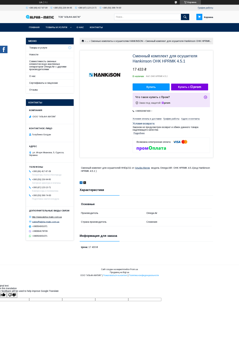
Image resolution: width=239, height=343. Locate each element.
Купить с (189, 87)
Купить (151, 87)
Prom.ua (134, 269)
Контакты (96, 27)
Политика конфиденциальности (144, 275)
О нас (80, 27)
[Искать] (185, 17)
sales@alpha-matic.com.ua (45, 221)
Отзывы (33, 89)
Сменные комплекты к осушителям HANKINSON (117, 41)
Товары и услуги (56, 27)
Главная (34, 27)
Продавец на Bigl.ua (119, 272)
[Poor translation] (12, 295)
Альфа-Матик (142, 168)
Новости (33, 54)
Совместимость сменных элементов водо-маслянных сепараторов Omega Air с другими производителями (47, 65)
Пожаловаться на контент (115, 275)
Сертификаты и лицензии (43, 83)
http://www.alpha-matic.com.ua (47, 217)
